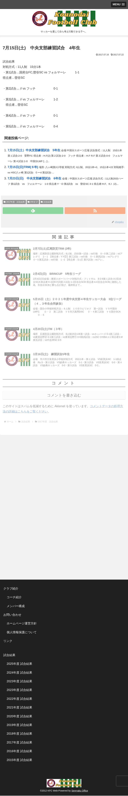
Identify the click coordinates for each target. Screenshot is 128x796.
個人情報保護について (22, 632)
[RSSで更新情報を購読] (95, 210)
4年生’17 (33, 202)
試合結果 (46, 202)
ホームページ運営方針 (22, 624)
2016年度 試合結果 (19, 751)
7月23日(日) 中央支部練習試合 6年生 (34, 178)
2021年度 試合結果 (19, 708)
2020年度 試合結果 (19, 716)
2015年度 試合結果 (19, 760)
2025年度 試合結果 (19, 664)
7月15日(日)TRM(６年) (23, 167)
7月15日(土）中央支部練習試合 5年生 (34, 150)
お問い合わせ (12, 615)
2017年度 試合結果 (14, 202)
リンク (7, 641)
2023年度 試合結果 (19, 681)
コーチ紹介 (14, 597)
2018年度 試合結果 (19, 734)
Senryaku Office (79, 791)
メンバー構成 (16, 606)
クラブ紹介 (12, 589)
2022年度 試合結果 (19, 699)
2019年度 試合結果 (19, 725)
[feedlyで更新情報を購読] (33, 210)
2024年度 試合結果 (19, 673)
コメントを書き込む (64, 396)
